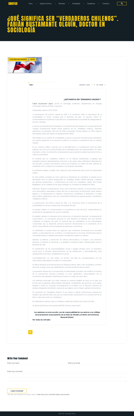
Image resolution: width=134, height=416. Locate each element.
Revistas (62, 4)
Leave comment (17, 391)
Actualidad (76, 4)
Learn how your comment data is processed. (53, 394)
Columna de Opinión (18, 59)
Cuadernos (91, 4)
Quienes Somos (46, 4)
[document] (67, 206)
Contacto (105, 4)
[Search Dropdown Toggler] (122, 3)
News (32, 59)
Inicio (31, 4)
